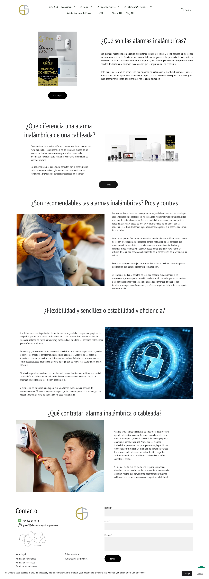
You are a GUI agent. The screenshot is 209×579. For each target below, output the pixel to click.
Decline (200, 573)
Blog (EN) (130, 13)
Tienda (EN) (117, 13)
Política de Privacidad (25, 563)
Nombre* (108, 507)
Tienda (108, 185)
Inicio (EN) (53, 7)
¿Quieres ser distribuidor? (76, 559)
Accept (187, 573)
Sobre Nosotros (72, 554)
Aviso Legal (21, 554)
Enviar (112, 558)
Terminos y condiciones (26, 566)
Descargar (57, 95)
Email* (107, 521)
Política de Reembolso (26, 559)
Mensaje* (108, 535)
